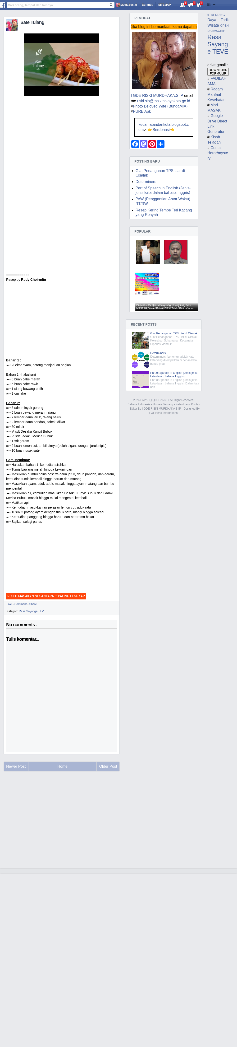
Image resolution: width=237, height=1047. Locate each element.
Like (9, 604)
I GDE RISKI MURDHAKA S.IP (161, 408)
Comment (20, 604)
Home (156, 404)
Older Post (108, 766)
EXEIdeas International (163, 413)
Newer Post (16, 766)
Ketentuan (182, 404)
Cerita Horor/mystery (217, 153)
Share (33, 604)
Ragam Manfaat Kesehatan (216, 94)
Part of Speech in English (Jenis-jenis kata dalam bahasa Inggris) (173, 374)
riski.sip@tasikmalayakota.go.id (163, 101)
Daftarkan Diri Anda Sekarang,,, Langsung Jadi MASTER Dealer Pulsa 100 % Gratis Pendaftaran (165, 307)
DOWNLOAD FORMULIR (218, 71)
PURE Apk (142, 111)
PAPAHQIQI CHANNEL (155, 400)
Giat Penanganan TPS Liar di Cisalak (173, 333)
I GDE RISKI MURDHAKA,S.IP (157, 95)
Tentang (168, 404)
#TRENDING (216, 15)
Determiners (146, 182)
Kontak (195, 404)
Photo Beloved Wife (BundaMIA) (160, 106)
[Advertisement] (61, 324)
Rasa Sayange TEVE (32, 611)
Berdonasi (161, 130)
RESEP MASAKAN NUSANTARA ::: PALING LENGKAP (46, 596)
